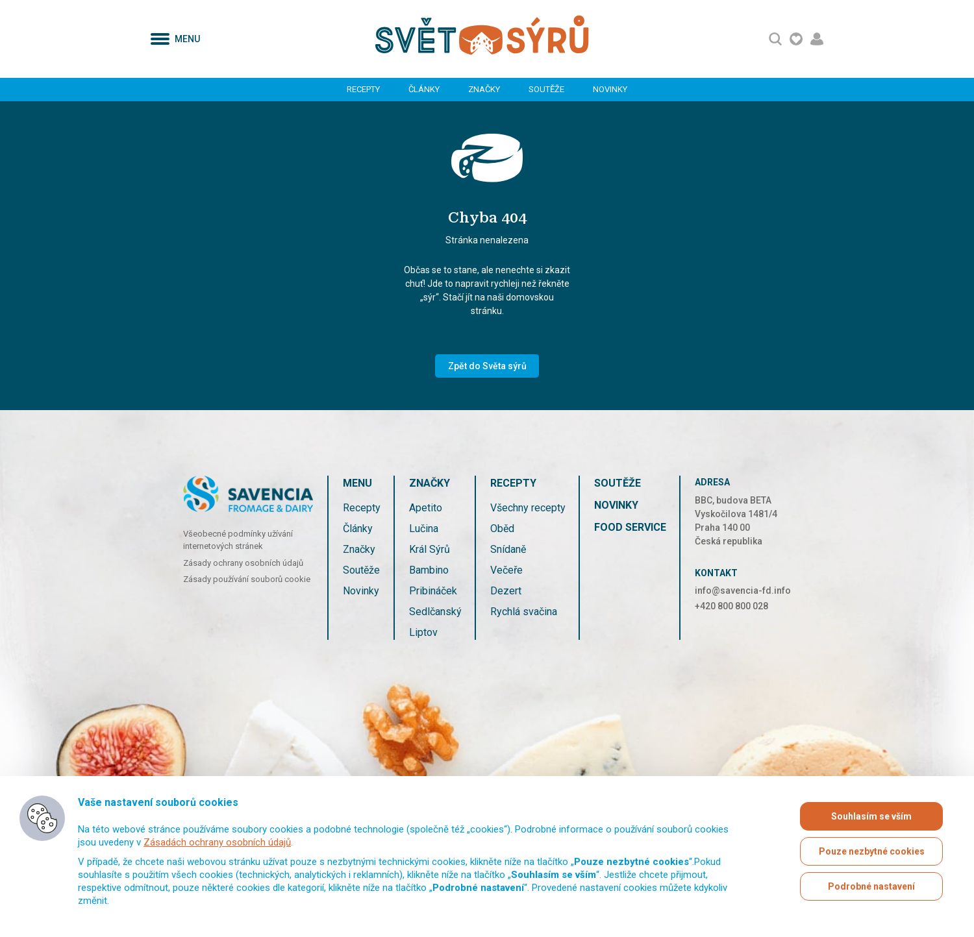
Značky (484, 89)
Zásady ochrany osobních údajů (243, 563)
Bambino (429, 570)
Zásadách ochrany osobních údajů (217, 842)
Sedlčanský (435, 611)
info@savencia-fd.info (743, 590)
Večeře (506, 570)
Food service (630, 527)
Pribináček (433, 591)
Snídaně (508, 549)
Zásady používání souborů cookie (246, 579)
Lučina (423, 528)
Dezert (505, 591)
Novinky (610, 89)
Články (424, 89)
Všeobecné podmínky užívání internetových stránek (238, 540)
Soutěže (546, 89)
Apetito (425, 508)
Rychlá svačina (523, 611)
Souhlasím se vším (871, 816)
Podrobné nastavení (871, 886)
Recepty (363, 89)
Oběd (502, 528)
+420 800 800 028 (731, 606)
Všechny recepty (528, 508)
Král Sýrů (429, 549)
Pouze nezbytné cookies (872, 851)
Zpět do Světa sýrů (487, 366)
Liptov (423, 632)
